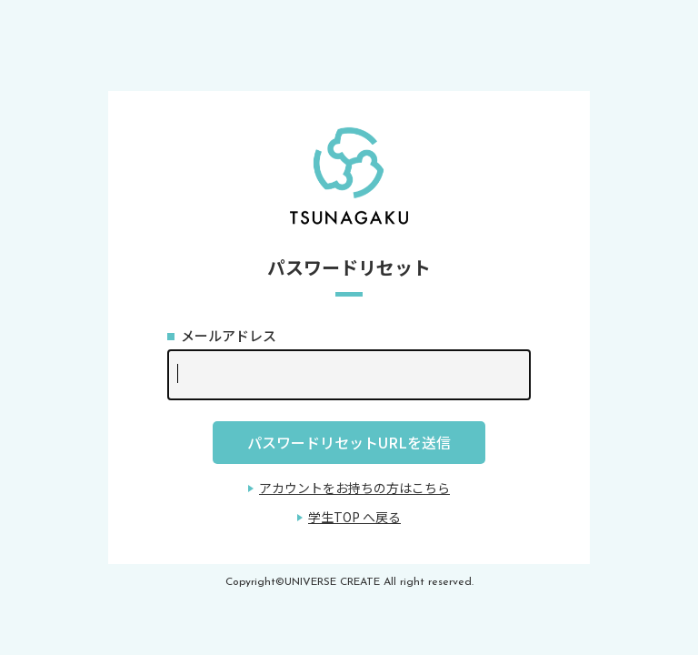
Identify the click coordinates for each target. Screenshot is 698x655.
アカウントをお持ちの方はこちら (354, 488)
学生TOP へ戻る (354, 517)
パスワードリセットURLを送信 (349, 442)
